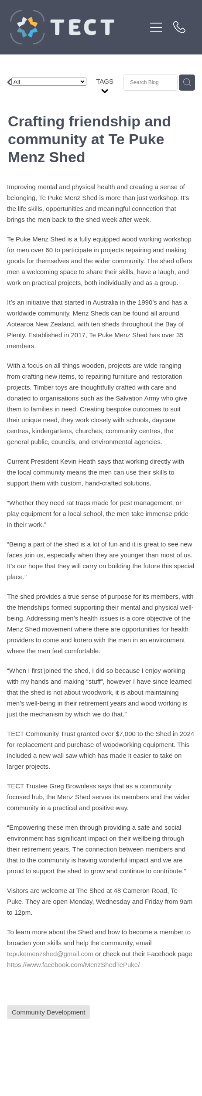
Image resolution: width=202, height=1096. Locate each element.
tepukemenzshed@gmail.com (50, 953)
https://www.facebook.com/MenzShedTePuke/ (73, 964)
